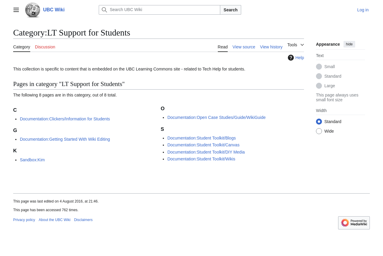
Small (329, 66)
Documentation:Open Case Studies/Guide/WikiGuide (216, 117)
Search (231, 9)
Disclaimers (83, 220)
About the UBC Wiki (54, 220)
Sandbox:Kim (32, 159)
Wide (329, 131)
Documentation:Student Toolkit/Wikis (201, 159)
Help (295, 58)
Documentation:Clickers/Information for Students (65, 118)
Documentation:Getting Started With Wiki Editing (65, 139)
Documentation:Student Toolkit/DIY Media (206, 152)
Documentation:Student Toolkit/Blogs (201, 138)
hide (349, 44)
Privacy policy (24, 220)
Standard (332, 76)
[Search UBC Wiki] (159, 10)
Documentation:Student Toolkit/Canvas (203, 144)
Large (329, 85)
